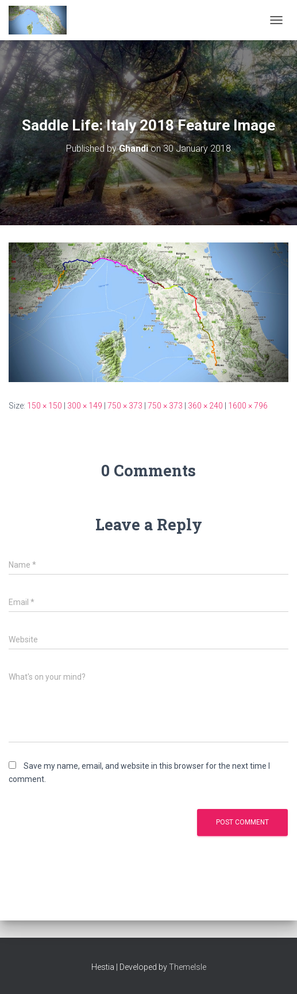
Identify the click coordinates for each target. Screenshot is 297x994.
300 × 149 (84, 405)
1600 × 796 (248, 405)
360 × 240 (205, 405)
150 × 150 (44, 405)
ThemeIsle (187, 967)
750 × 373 (124, 405)
